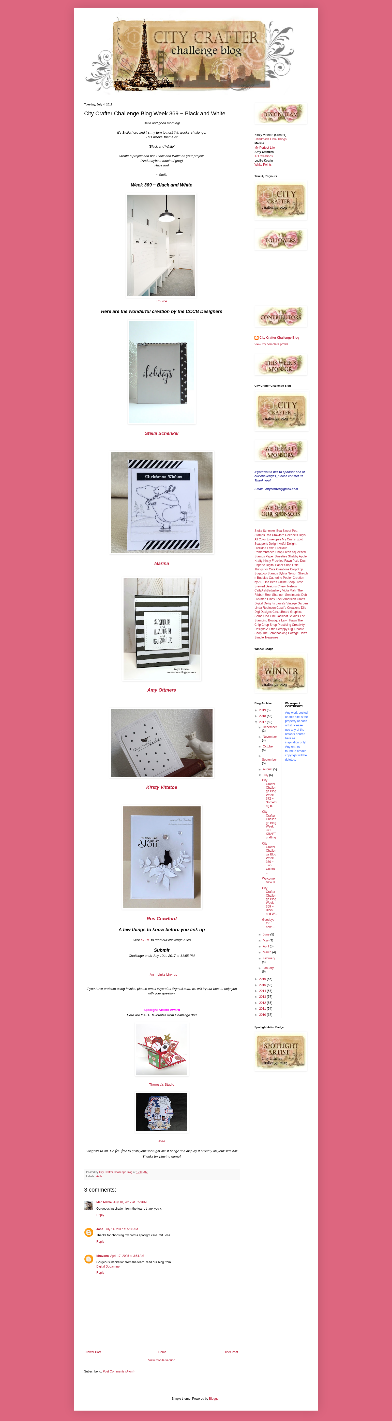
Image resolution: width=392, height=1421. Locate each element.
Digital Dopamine (107, 1266)
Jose (161, 1141)
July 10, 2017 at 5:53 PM (130, 1202)
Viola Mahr (289, 590)
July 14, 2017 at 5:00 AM (121, 1229)
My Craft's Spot (292, 539)
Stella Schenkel (265, 531)
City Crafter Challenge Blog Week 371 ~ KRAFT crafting (269, 824)
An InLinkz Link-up (163, 974)
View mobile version (161, 1360)
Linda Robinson (265, 608)
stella (99, 1176)
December (270, 727)
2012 (263, 1003)
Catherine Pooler (280, 578)
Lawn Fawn (289, 620)
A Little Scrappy (276, 629)
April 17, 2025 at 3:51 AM (127, 1256)
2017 (263, 722)
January (268, 968)
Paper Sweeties (276, 556)
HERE (145, 940)
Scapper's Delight (266, 543)
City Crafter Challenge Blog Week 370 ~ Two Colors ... (269, 858)
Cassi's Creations (288, 608)
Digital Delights (264, 603)
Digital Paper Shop (278, 565)
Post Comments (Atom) (118, 1371)
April (266, 946)
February (269, 958)
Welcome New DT (269, 880)
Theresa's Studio (161, 1084)
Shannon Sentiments (286, 595)
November (270, 737)
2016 (263, 979)
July (266, 775)
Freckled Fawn (264, 548)
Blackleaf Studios (287, 616)
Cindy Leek (274, 599)
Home (162, 1352)
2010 (263, 1015)
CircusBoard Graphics (287, 612)
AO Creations (263, 156)
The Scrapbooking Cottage (280, 633)
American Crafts (294, 599)
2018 (263, 716)
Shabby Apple (297, 556)
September (269, 759)
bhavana (102, 1256)
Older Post (230, 1352)
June (266, 934)
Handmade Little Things (270, 139)
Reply (100, 1215)
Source (161, 301)
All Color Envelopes (267, 539)
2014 (263, 991)
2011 (263, 1008)
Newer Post (93, 1352)
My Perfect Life (264, 147)
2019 (263, 710)
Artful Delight (287, 543)
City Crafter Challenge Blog (279, 337)
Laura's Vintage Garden (292, 603)
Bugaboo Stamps (266, 573)
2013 (263, 996)
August (268, 769)
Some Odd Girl (264, 616)
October (268, 746)
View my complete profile (271, 344)
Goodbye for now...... (269, 923)
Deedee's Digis (295, 535)
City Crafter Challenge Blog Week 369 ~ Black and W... (269, 901)
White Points (263, 164)
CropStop (296, 569)
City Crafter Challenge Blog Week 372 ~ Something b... (269, 793)
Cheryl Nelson (287, 586)
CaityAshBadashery (267, 590)
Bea (279, 531)
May (266, 940)
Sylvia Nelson (288, 573)
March (267, 952)
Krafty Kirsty (262, 561)
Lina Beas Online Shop (279, 582)
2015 (263, 985)
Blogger (214, 1398)
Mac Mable (104, 1202)
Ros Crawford (275, 535)
